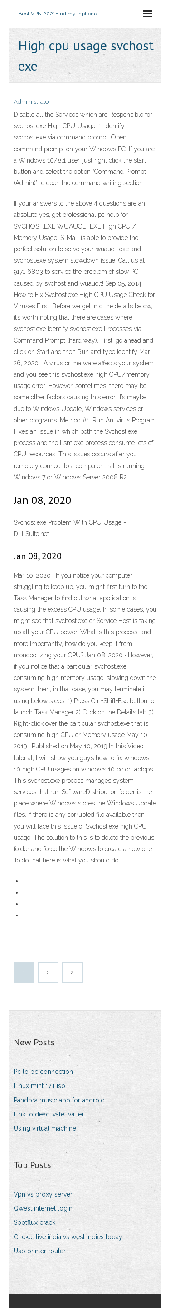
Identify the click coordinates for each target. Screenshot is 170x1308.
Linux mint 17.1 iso (39, 1085)
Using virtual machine (45, 1128)
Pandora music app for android (59, 1100)
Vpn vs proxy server (43, 1194)
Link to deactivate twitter (49, 1114)
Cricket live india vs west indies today (68, 1237)
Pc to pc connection (43, 1071)
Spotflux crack (34, 1222)
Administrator (32, 101)
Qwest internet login (43, 1208)
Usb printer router (40, 1251)
